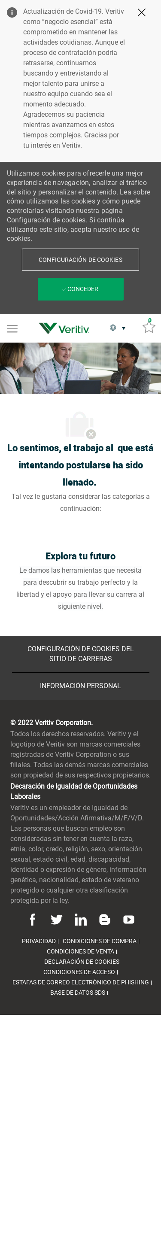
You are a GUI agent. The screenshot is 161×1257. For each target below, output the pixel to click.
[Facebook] (34, 919)
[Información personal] (80, 686)
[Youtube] (127, 919)
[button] (80, 260)
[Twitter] (56, 919)
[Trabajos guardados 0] (149, 326)
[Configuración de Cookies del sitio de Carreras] (80, 654)
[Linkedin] (80, 919)
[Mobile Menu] (12, 328)
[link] (66, 328)
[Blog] (104, 919)
